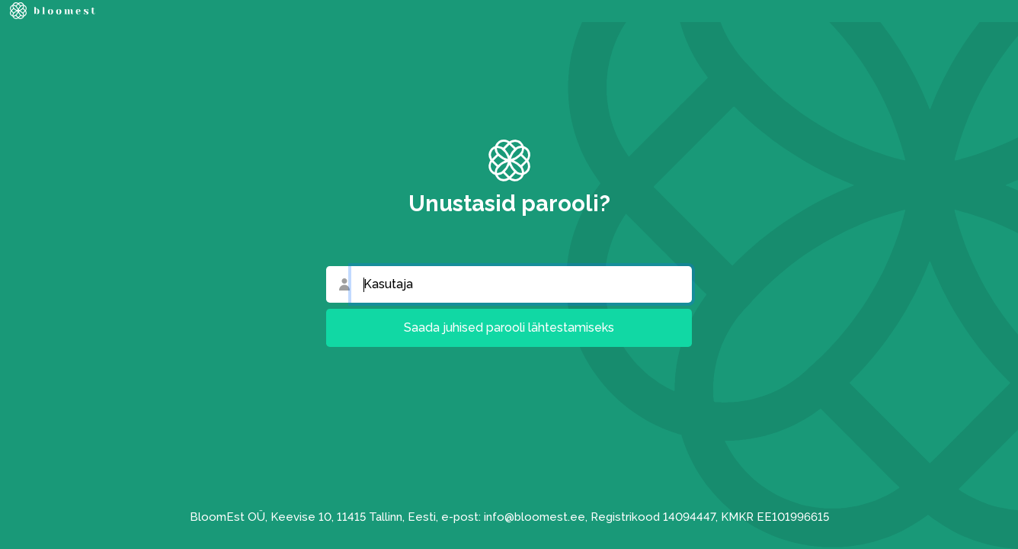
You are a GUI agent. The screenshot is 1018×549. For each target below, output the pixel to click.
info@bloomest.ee (534, 517)
